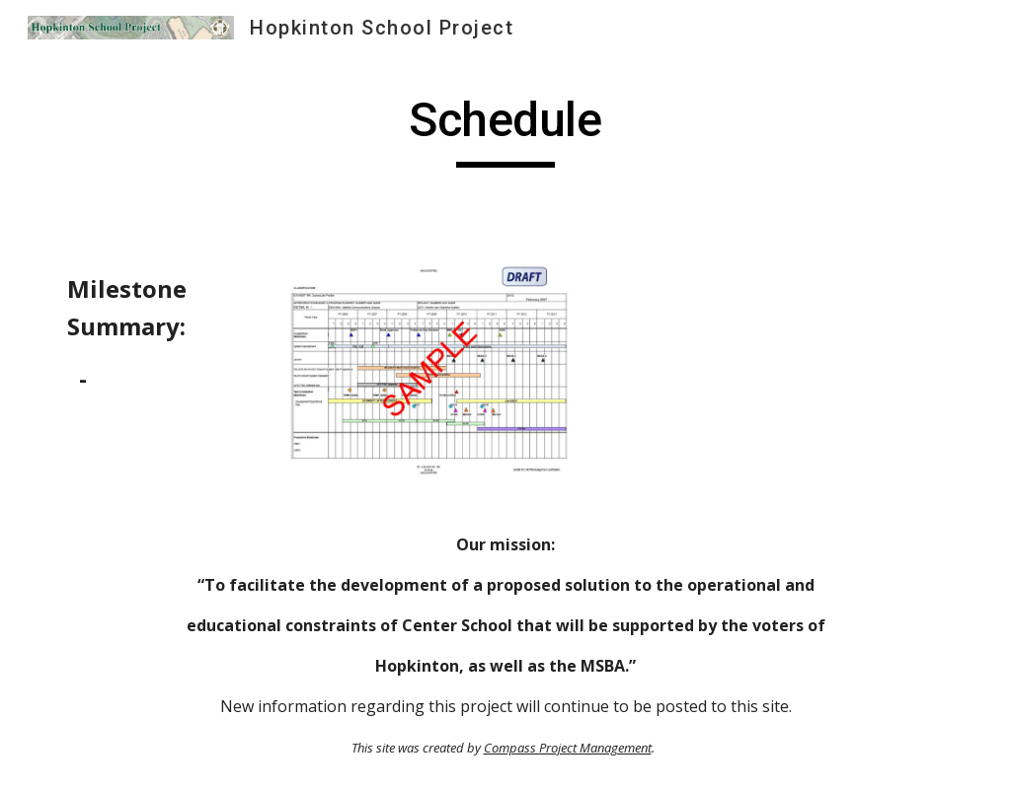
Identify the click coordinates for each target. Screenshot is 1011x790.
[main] (505, 129)
